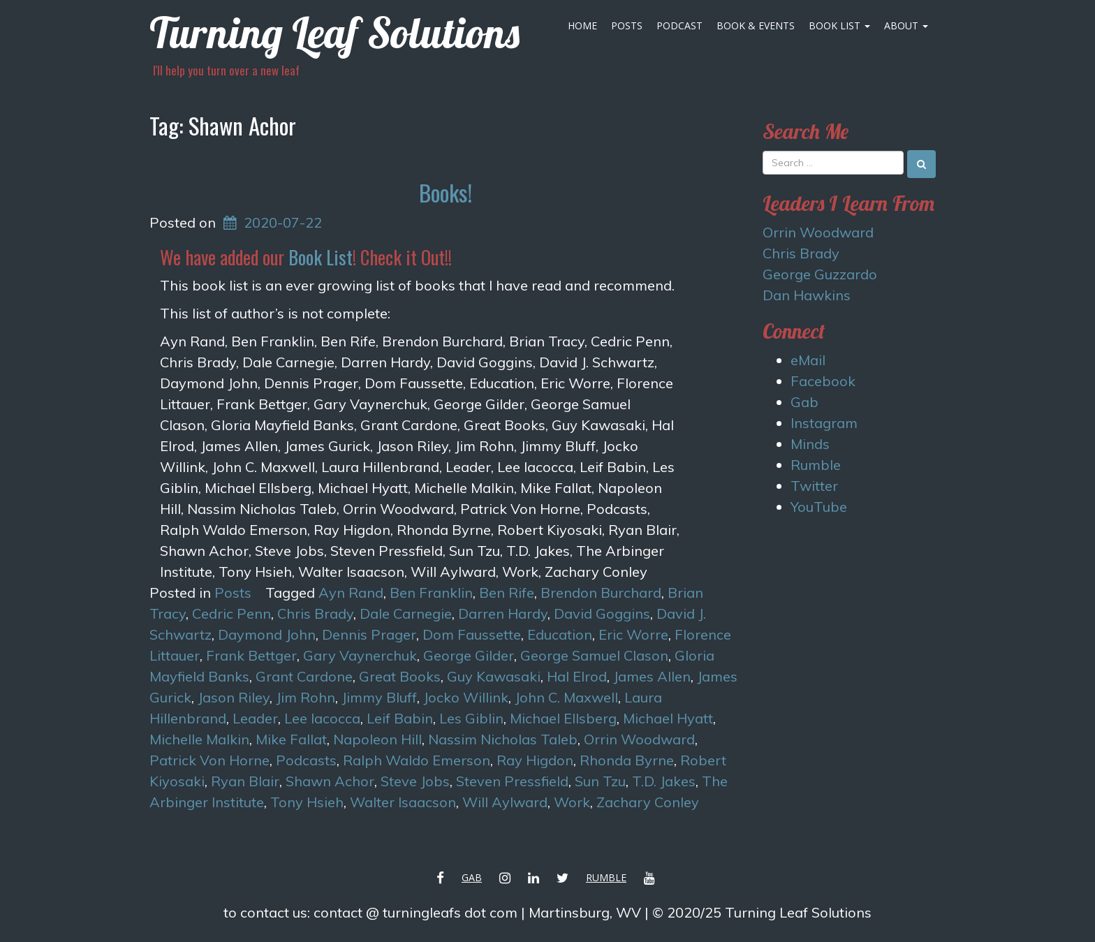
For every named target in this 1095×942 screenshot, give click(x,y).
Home (582, 25)
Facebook (823, 381)
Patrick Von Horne (209, 760)
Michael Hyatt (668, 718)
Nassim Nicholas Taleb (503, 739)
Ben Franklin (431, 592)
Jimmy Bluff (379, 697)
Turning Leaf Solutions (334, 32)
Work (572, 802)
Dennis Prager (369, 634)
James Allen (652, 676)
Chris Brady (315, 613)
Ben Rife (506, 592)
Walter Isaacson (403, 802)
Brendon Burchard (601, 592)
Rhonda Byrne (627, 760)
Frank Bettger (251, 655)
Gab (804, 402)
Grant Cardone (304, 676)
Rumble (816, 464)
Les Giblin (471, 718)
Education (559, 634)
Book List (839, 25)
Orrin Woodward (639, 739)
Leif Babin (400, 718)
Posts (626, 25)
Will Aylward (505, 802)
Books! (445, 192)
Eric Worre (633, 634)
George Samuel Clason (594, 655)
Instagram (824, 423)
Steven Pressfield (512, 781)
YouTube (819, 506)
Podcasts (306, 760)
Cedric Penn (231, 613)
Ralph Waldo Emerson (416, 760)
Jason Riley (234, 697)
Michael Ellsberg (563, 718)
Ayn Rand (350, 592)
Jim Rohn (305, 697)
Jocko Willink (465, 697)
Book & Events (755, 25)
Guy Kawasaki (494, 676)
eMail (808, 360)
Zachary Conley (647, 802)
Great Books (400, 676)
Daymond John (267, 634)
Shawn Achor (330, 781)
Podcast (679, 25)
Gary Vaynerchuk (360, 655)
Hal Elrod (577, 676)
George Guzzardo (820, 274)
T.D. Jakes (664, 781)
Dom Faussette (471, 634)
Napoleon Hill (377, 739)
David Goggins (602, 613)
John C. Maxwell (566, 697)
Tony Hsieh (307, 802)
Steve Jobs (415, 781)
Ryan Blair (245, 781)
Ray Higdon (535, 760)
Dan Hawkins (807, 295)
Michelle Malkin (199, 739)
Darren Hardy (503, 613)
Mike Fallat (291, 739)
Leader (255, 718)
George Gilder (468, 655)
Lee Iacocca (322, 718)
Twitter (814, 485)
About (906, 25)
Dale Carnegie (406, 613)
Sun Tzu (600, 781)
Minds (810, 443)
